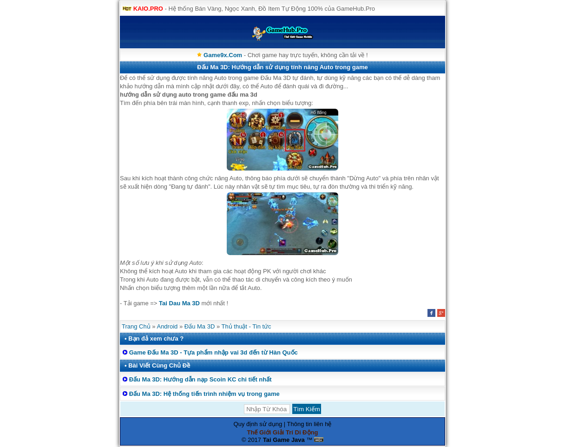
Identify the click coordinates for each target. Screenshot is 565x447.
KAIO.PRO (148, 8)
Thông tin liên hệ (309, 424)
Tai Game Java (284, 439)
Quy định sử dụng (258, 424)
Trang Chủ (136, 326)
